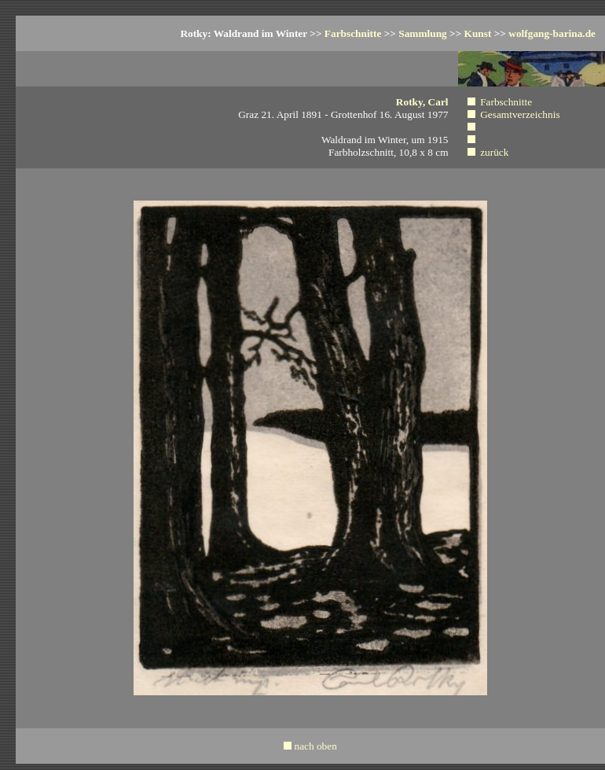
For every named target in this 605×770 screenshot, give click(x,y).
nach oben (315, 746)
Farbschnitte (353, 33)
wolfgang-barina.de (552, 33)
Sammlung (422, 33)
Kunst (478, 33)
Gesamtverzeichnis (519, 114)
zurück (494, 152)
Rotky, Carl (422, 102)
